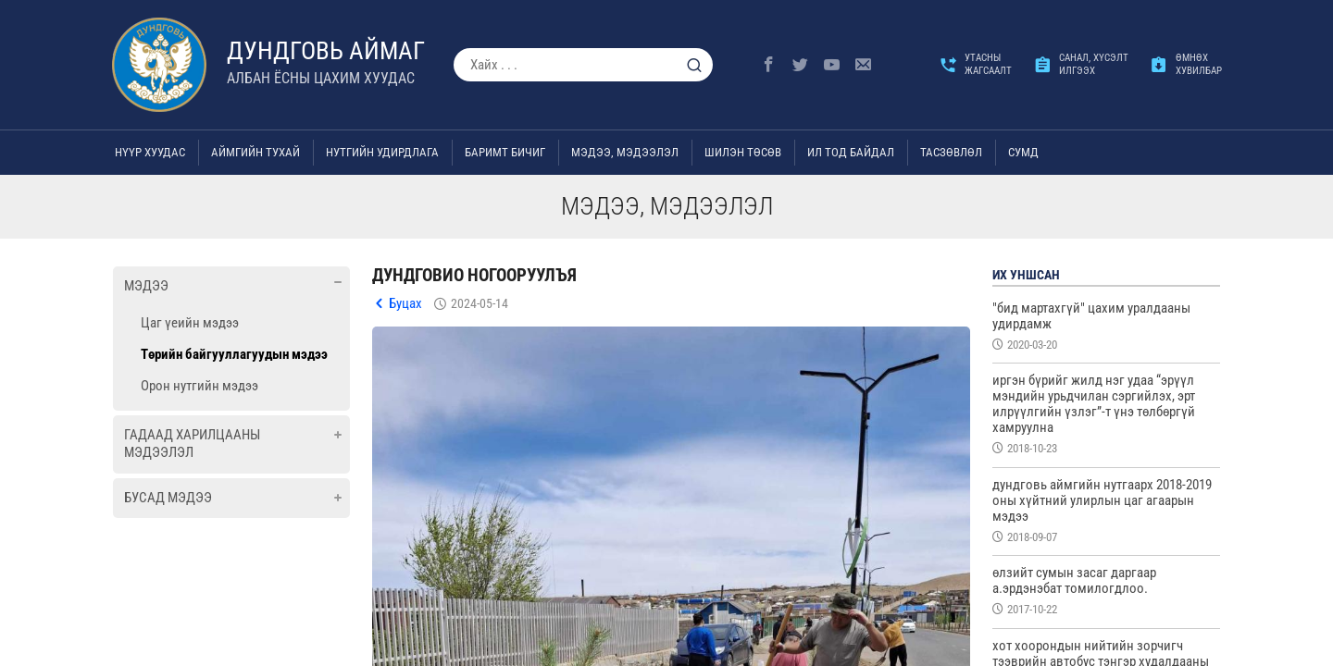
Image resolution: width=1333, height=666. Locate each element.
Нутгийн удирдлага (382, 152)
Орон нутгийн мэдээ (199, 385)
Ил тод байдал (850, 152)
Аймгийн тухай (255, 152)
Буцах (405, 303)
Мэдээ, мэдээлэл (625, 152)
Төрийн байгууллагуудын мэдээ (234, 354)
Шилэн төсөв (742, 152)
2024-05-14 (479, 303)
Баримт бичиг (505, 152)
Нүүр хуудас (150, 152)
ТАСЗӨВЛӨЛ (951, 152)
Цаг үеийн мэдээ (190, 322)
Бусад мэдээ (168, 497)
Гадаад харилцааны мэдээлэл (192, 444)
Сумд (1023, 152)
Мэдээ (146, 286)
